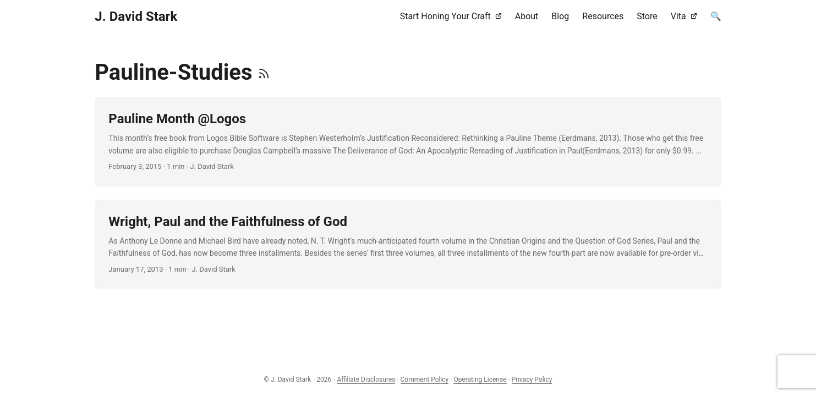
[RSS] (264, 72)
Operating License (479, 379)
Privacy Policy (532, 379)
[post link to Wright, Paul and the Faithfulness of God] (407, 244)
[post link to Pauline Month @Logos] (407, 141)
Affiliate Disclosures (366, 379)
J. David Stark (136, 16)
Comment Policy (425, 379)
